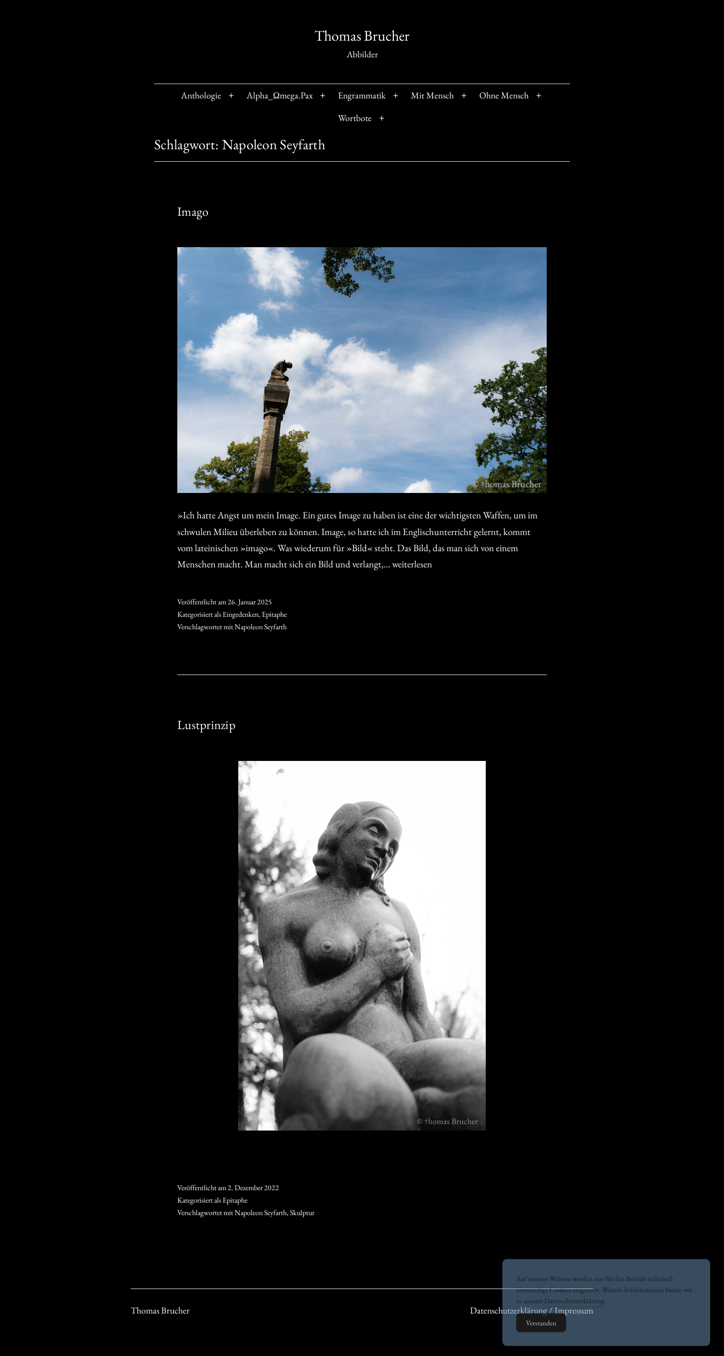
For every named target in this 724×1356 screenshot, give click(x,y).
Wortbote (355, 118)
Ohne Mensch (504, 95)
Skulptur (302, 1212)
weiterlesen (412, 564)
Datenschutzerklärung (574, 1311)
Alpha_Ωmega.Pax (280, 95)
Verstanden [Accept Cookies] (541, 1333)
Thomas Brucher (362, 35)
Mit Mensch (432, 95)
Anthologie (201, 95)
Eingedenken (241, 614)
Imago (192, 211)
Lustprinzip (206, 725)
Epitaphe (274, 614)
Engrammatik (362, 95)
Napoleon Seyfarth (261, 627)
